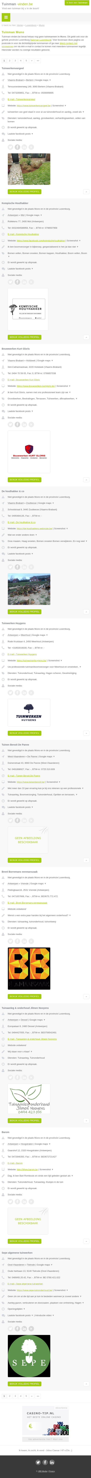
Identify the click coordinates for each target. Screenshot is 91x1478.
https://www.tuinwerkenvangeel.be (34, 105)
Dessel (24, 1020)
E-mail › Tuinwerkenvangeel (21, 99)
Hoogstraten (27, 1144)
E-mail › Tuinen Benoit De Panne (24, 775)
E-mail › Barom (15, 1163)
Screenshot (59, 105)
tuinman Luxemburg (41, 40)
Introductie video (44, 1315)
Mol (22, 215)
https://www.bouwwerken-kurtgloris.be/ (36, 386)
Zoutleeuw (31, 503)
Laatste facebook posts (20, 133)
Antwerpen (13, 215)
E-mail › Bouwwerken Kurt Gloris (24, 379)
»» (38, 60)
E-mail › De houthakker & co (22, 522)
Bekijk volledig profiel (24, 191)
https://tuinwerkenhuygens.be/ (32, 660)
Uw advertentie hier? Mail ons (45, 1439)
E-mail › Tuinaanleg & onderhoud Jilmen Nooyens (32, 1039)
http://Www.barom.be (27, 1169)
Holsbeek (30, 360)
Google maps (43, 80)
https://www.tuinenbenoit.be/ (31, 782)
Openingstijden (16, 1309)
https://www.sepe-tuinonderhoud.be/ (34, 1290)
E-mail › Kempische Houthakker (23, 234)
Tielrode (31, 1264)
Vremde (25, 883)
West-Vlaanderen (16, 756)
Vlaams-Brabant (16, 80)
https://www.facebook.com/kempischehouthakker (41, 240)
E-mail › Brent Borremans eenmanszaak (27, 902)
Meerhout (25, 635)
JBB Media (42, 1471)
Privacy (52, 1471)
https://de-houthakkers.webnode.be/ (34, 528)
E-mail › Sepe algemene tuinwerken (25, 1283)
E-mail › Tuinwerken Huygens (22, 654)
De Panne (32, 756)
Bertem (29, 80)
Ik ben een (77, 3)
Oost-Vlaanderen (16, 1264)
